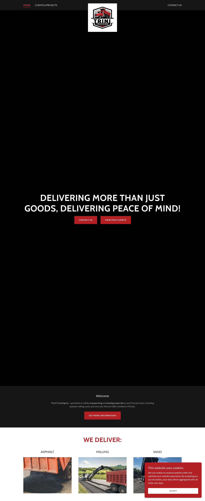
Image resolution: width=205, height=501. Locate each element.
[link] (102, 4)
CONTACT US (86, 220)
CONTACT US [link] (175, 5)
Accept (173, 491)
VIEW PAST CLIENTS (115, 220)
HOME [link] (26, 5)
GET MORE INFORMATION (102, 415)
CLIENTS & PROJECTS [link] (46, 5)
